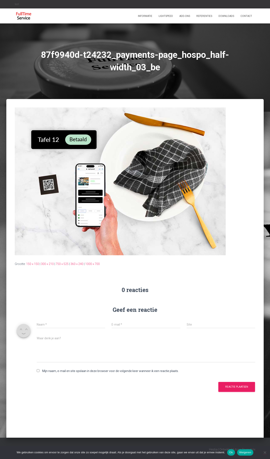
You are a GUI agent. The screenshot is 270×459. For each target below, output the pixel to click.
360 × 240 (76, 264)
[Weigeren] (265, 452)
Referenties (204, 16)
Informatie (145, 16)
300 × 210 (47, 264)
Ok (231, 452)
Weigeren (245, 452)
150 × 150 (32, 264)
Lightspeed (166, 16)
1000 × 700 (92, 264)
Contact (246, 16)
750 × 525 (62, 264)
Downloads (226, 16)
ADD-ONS (184, 16)
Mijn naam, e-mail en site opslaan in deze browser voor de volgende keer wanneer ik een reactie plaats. (110, 371)
